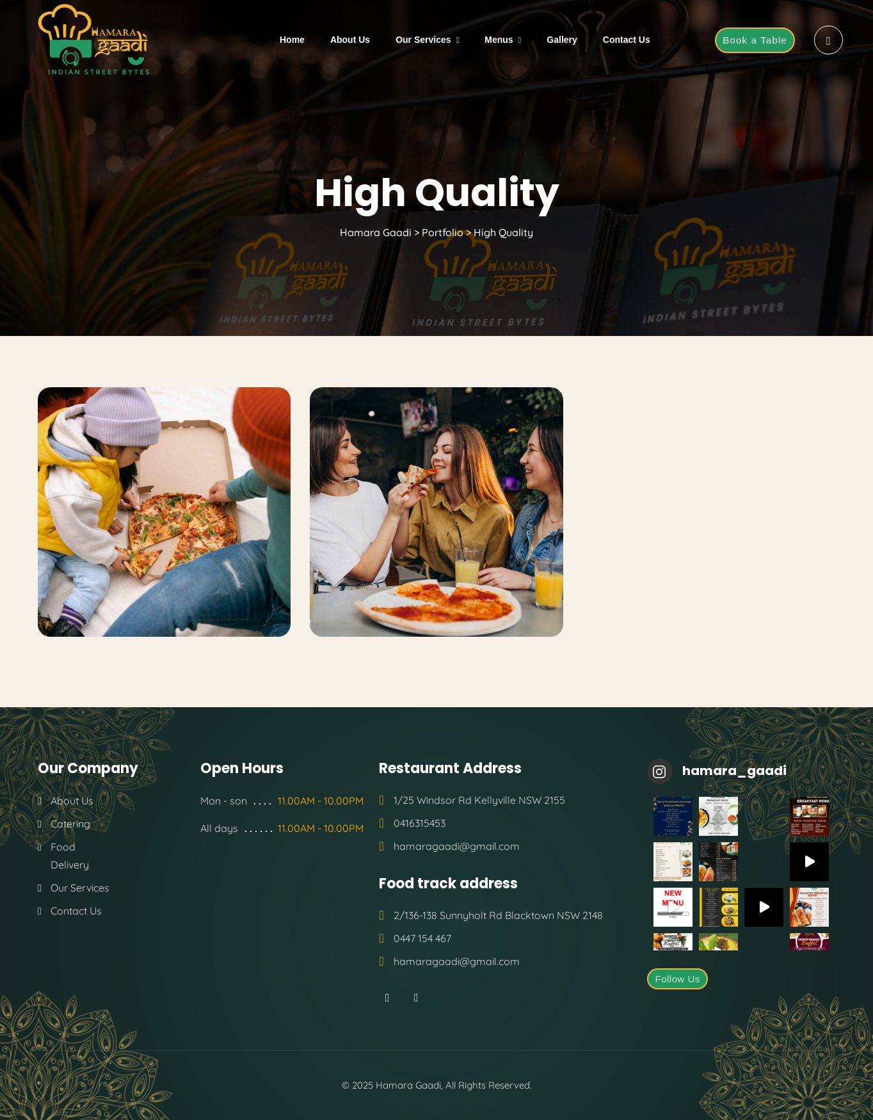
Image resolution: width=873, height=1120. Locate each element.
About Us (350, 40)
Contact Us (626, 40)
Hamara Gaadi (408, 1085)
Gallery (562, 40)
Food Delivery (70, 855)
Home (292, 40)
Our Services (423, 40)
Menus (499, 40)
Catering (70, 823)
